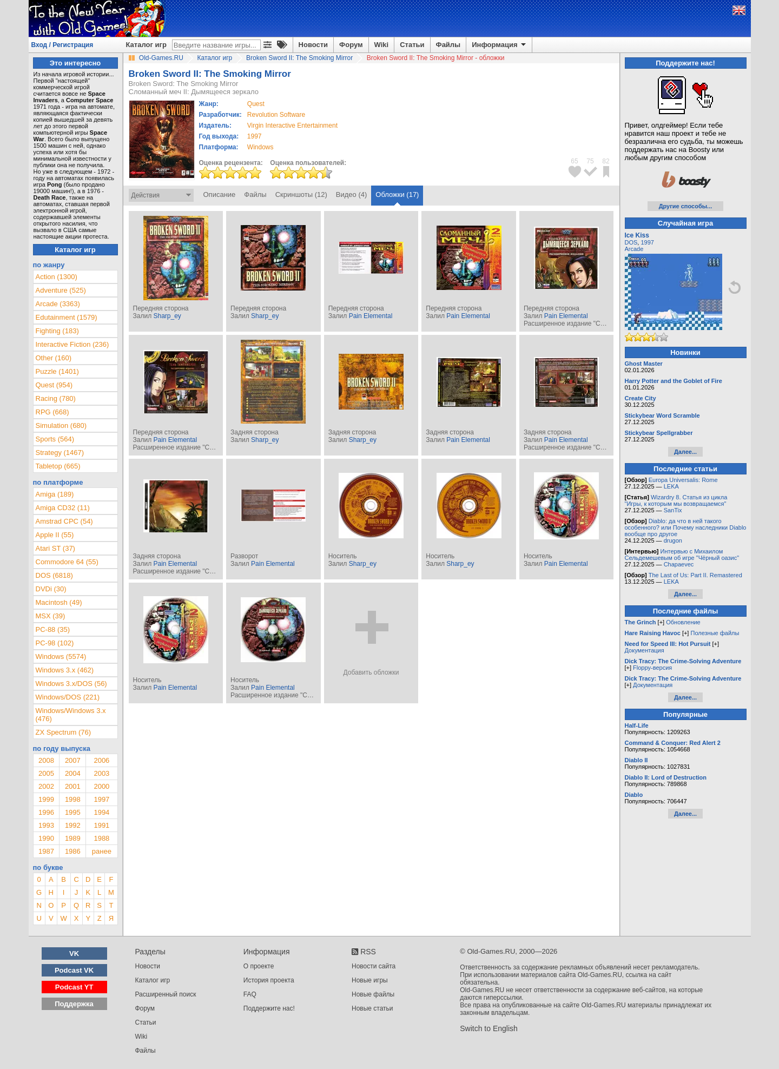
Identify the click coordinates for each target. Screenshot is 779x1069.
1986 (73, 851)
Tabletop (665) (58, 466)
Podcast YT (74, 987)
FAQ (249, 994)
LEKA (671, 486)
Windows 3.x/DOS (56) (71, 683)
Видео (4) (351, 194)
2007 (73, 760)
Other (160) (53, 358)
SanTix (673, 510)
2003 (101, 773)
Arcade (634, 249)
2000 (101, 786)
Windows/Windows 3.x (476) (71, 715)
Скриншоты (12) (301, 194)
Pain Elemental (371, 316)
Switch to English (489, 1028)
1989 (73, 838)
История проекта (268, 980)
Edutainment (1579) (66, 317)
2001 (73, 786)
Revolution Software (276, 114)
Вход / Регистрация (62, 45)
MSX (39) (50, 616)
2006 (101, 760)
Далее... (685, 451)
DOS (631, 242)
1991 (101, 825)
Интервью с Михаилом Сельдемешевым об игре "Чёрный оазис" (682, 554)
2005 (46, 773)
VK (74, 953)
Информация (499, 45)
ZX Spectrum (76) (63, 732)
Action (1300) (56, 277)
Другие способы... (685, 206)
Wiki (381, 45)
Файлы (448, 45)
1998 (73, 799)
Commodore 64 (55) (67, 562)
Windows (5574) (61, 656)
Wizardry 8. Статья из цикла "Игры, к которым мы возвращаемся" (676, 500)
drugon (673, 540)
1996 (46, 812)
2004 (73, 773)
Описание (219, 194)
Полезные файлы (714, 633)
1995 (73, 812)
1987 (46, 851)
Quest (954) (54, 385)
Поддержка (74, 1004)
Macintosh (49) (59, 602)
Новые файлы (373, 994)
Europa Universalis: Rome (683, 480)
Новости (313, 45)
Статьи (412, 45)
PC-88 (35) (53, 629)
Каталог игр (146, 45)
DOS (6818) (54, 575)
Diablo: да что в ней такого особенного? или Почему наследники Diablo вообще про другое (686, 527)
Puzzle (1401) (57, 371)
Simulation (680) (61, 425)
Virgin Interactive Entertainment (292, 125)
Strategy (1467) (60, 452)
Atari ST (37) (55, 548)
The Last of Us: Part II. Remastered (695, 575)
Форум (350, 45)
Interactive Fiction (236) (72, 344)
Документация (644, 650)
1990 (46, 838)
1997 (254, 136)
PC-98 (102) (55, 643)
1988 (101, 838)
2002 (46, 786)
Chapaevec (679, 564)
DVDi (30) (51, 589)
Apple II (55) (55, 535)
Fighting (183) (57, 331)
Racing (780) (56, 398)
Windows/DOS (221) (68, 697)
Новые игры (370, 980)
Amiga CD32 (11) (63, 508)
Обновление (683, 622)
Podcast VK (74, 970)
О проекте (258, 966)
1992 (73, 825)
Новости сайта (373, 966)
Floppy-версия (652, 667)
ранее (101, 851)
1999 (46, 799)
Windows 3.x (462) (65, 670)
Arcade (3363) (58, 304)
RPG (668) (52, 412)
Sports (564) (55, 439)
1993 (46, 825)
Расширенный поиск (165, 994)
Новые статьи (372, 1008)
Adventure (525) (61, 290)
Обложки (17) (397, 194)
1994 (101, 812)
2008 (46, 760)
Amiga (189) (55, 494)
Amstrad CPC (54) (64, 521)
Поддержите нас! (269, 1008)
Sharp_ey (167, 316)
